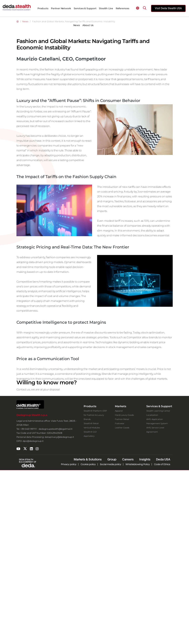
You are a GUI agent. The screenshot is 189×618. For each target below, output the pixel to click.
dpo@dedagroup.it (33, 589)
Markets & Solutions (88, 607)
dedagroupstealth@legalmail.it (55, 576)
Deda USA (163, 607)
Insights (144, 607)
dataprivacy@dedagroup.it (59, 585)
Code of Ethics (162, 612)
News (25, 21)
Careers (128, 607)
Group (111, 607)
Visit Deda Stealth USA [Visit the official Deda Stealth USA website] (168, 8)
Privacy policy (68, 612)
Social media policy (110, 612)
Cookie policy (88, 612)
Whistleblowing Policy (137, 612)
